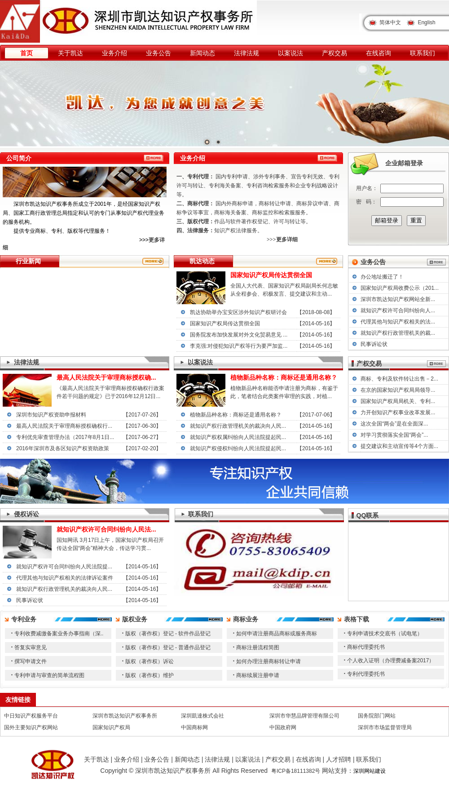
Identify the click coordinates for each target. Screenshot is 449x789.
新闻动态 (202, 53)
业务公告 (158, 53)
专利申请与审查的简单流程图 (49, 675)
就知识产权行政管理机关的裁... (398, 333)
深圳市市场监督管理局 (385, 727)
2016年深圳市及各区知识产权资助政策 (62, 448)
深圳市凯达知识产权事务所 (124, 716)
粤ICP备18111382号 (295, 771)
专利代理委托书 (366, 674)
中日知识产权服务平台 (31, 716)
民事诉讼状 (374, 344)
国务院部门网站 (377, 716)
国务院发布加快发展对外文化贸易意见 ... (238, 335)
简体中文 (390, 22)
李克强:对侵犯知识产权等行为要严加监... (238, 346)
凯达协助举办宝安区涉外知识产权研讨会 (238, 312)
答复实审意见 (30, 647)
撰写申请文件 (30, 661)
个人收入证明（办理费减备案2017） (391, 660)
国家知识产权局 (111, 727)
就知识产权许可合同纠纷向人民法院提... (64, 566)
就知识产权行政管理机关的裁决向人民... (238, 426)
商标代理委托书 (366, 647)
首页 (26, 53)
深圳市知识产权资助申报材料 (51, 415)
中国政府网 (282, 727)
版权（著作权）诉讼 (149, 661)
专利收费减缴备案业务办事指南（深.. (59, 633)
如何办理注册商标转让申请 (268, 661)
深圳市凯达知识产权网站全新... (398, 299)
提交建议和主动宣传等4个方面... (399, 446)
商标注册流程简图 (257, 647)
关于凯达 (70, 53)
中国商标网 (194, 727)
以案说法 (290, 53)
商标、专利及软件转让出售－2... (399, 379)
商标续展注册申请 (257, 675)
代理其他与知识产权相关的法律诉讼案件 (64, 578)
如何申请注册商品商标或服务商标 (276, 633)
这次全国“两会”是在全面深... (394, 424)
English (426, 22)
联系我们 (422, 53)
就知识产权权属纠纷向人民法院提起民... (238, 437)
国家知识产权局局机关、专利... (398, 401)
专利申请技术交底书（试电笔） (385, 633)
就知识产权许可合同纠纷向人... (398, 310)
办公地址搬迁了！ (382, 277)
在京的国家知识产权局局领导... (398, 390)
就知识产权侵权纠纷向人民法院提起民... (238, 448)
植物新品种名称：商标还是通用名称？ (236, 415)
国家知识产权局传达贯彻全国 (225, 323)
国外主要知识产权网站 (31, 727)
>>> (144, 240)
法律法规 (246, 53)
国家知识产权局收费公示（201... (400, 288)
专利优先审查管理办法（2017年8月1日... (65, 437)
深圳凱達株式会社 (202, 716)
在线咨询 (378, 53)
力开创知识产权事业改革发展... (398, 412)
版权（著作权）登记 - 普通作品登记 (168, 647)
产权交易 (334, 53)
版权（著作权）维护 (149, 675)
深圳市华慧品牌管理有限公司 (304, 716)
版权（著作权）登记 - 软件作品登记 (168, 633)
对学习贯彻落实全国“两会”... (394, 435)
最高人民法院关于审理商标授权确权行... (64, 426)
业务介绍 (114, 53)
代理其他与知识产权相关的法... (398, 322)
